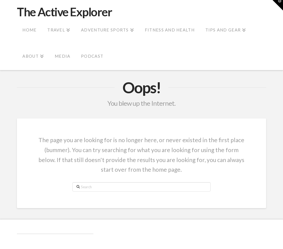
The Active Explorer (64, 12)
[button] (277, 5)
